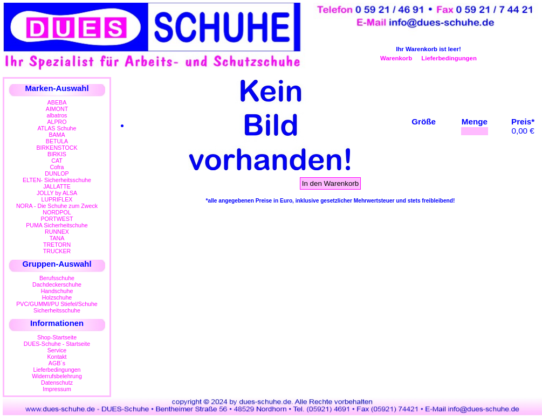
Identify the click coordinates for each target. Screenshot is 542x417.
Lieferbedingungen (449, 58)
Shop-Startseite (57, 337)
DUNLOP (56, 173)
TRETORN (57, 244)
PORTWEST (56, 219)
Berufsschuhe (56, 278)
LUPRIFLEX (57, 199)
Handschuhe (57, 291)
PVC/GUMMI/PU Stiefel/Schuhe (57, 304)
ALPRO (56, 122)
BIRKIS (56, 154)
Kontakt (56, 356)
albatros (57, 115)
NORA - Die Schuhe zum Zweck (57, 206)
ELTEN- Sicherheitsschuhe (57, 180)
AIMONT (57, 109)
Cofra (57, 167)
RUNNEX (57, 231)
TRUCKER (57, 251)
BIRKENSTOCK (57, 147)
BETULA (57, 141)
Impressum (57, 389)
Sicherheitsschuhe (56, 310)
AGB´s (57, 363)
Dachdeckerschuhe (56, 284)
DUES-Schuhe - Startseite (57, 343)
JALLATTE (57, 186)
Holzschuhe (57, 297)
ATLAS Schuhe (57, 128)
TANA (57, 238)
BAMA (57, 134)
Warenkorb (396, 58)
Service (56, 350)
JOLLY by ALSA (57, 193)
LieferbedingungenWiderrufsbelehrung (57, 372)
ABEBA (56, 102)
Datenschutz (57, 382)
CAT (56, 160)
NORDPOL (57, 212)
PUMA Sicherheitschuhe (57, 225)
